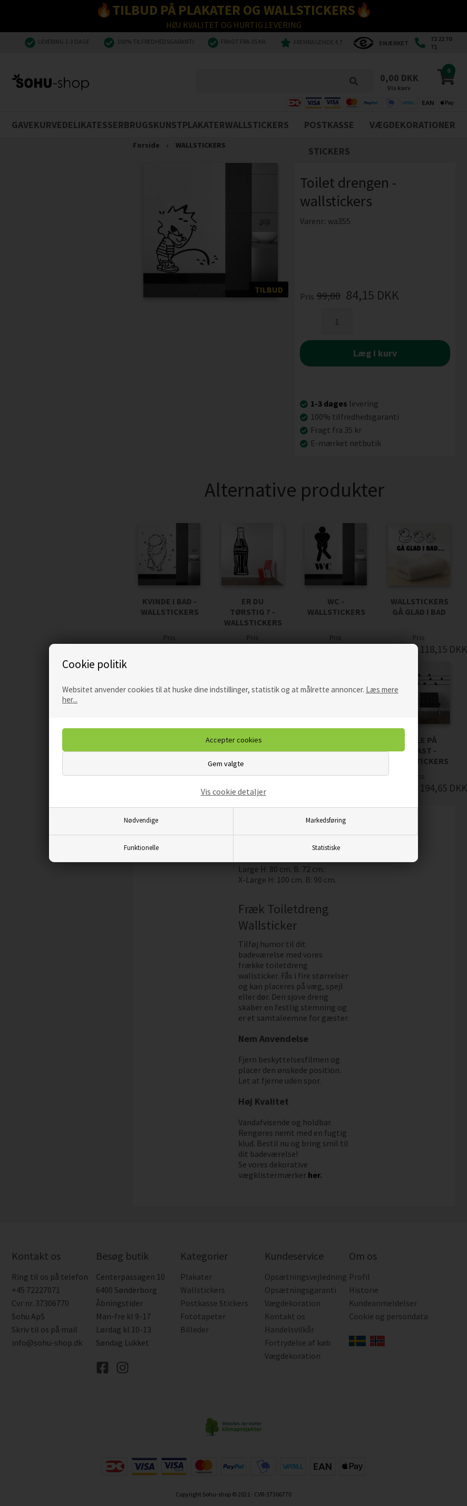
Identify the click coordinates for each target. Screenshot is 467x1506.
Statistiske (326, 847)
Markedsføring (326, 820)
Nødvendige (141, 820)
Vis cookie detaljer (233, 791)
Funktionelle (141, 847)
